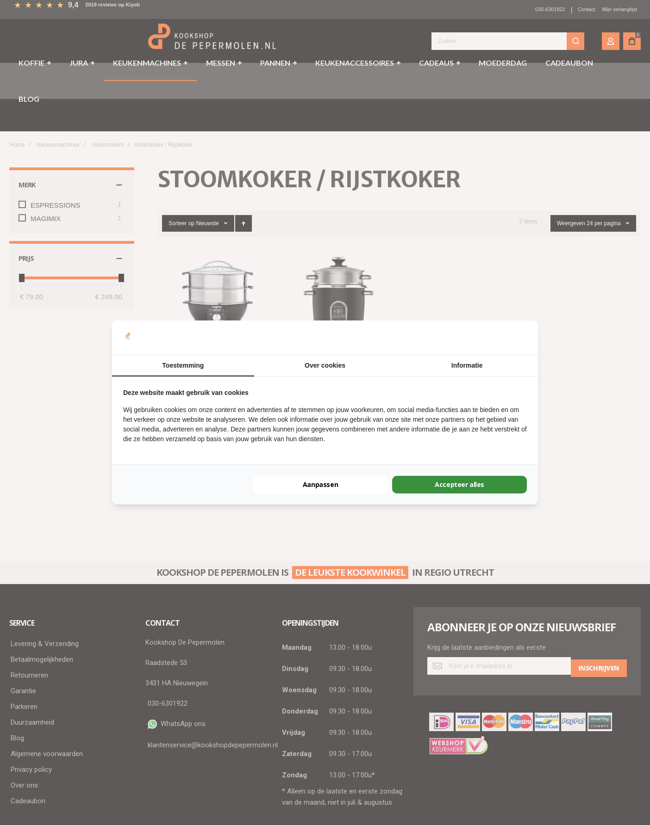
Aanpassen (320, 484)
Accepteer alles (459, 484)
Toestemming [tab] (183, 365)
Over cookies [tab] (325, 365)
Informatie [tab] (467, 365)
